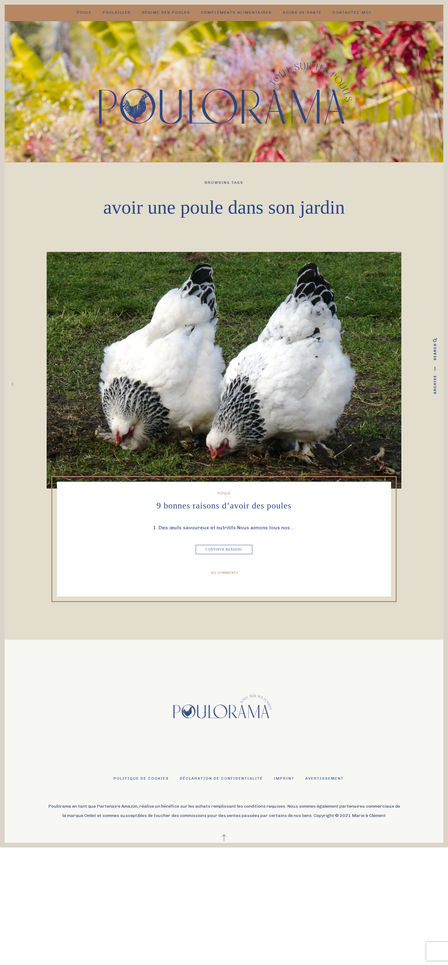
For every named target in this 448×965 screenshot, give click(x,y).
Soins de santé (302, 12)
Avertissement (324, 778)
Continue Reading (224, 550)
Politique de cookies (141, 778)
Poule (84, 12)
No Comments (224, 573)
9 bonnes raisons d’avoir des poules (224, 505)
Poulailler (117, 12)
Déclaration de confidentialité (221, 778)
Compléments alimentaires (236, 12)
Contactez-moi (352, 12)
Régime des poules (166, 12)
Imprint (284, 778)
